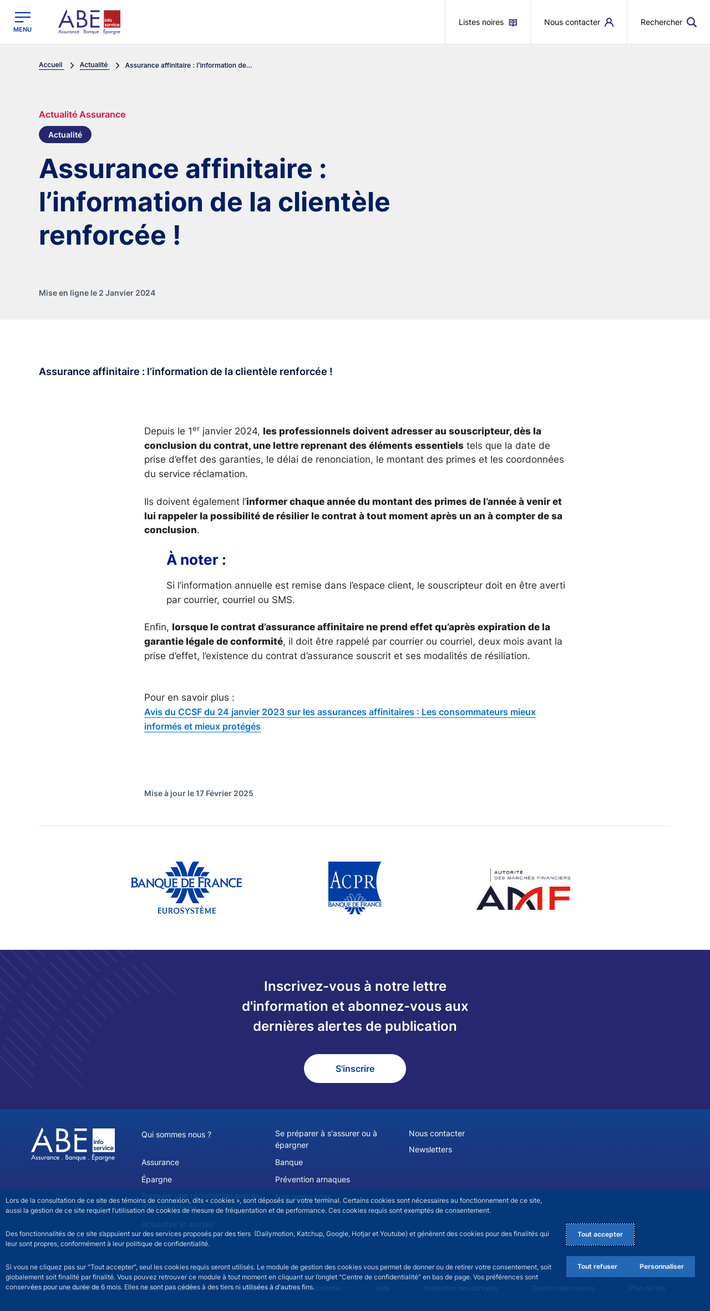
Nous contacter (437, 1133)
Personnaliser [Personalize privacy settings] (662, 1266)
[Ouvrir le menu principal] (22, 21)
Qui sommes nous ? (176, 1134)
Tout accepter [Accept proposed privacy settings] (600, 1234)
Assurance (160, 1162)
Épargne (156, 1179)
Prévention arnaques (312, 1179)
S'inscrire (355, 1068)
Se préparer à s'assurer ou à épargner (326, 1139)
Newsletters (430, 1149)
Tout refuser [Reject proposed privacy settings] (597, 1266)
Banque (289, 1162)
